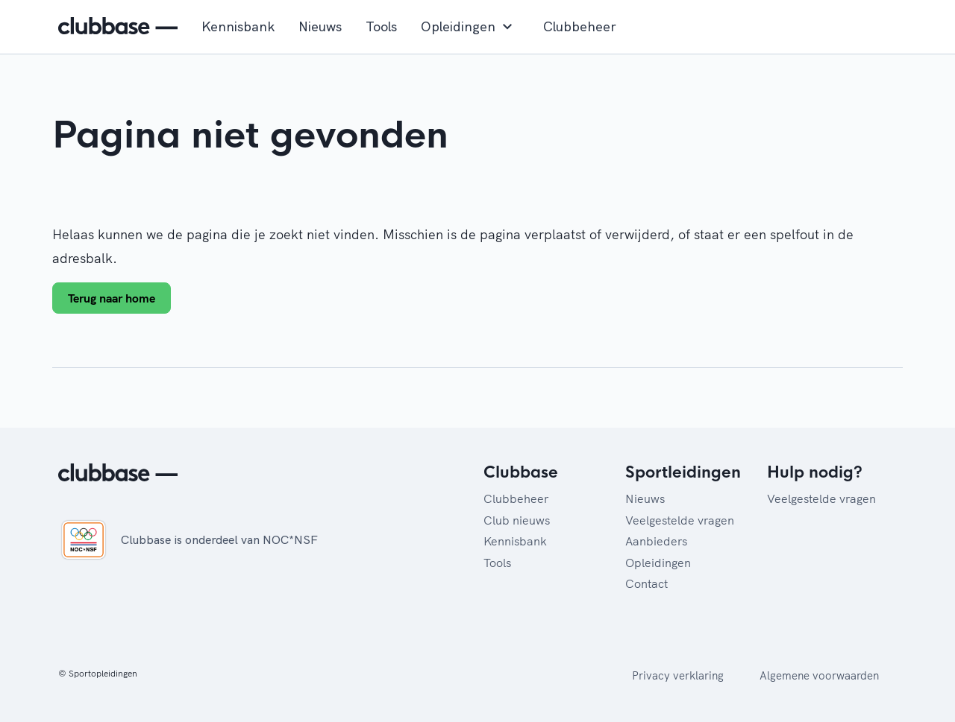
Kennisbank (238, 26)
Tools (381, 26)
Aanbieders (656, 540)
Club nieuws (516, 520)
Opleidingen (470, 27)
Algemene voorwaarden (819, 675)
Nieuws (320, 26)
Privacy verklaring (678, 675)
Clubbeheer (579, 26)
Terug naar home (111, 298)
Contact (646, 583)
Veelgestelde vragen (679, 520)
